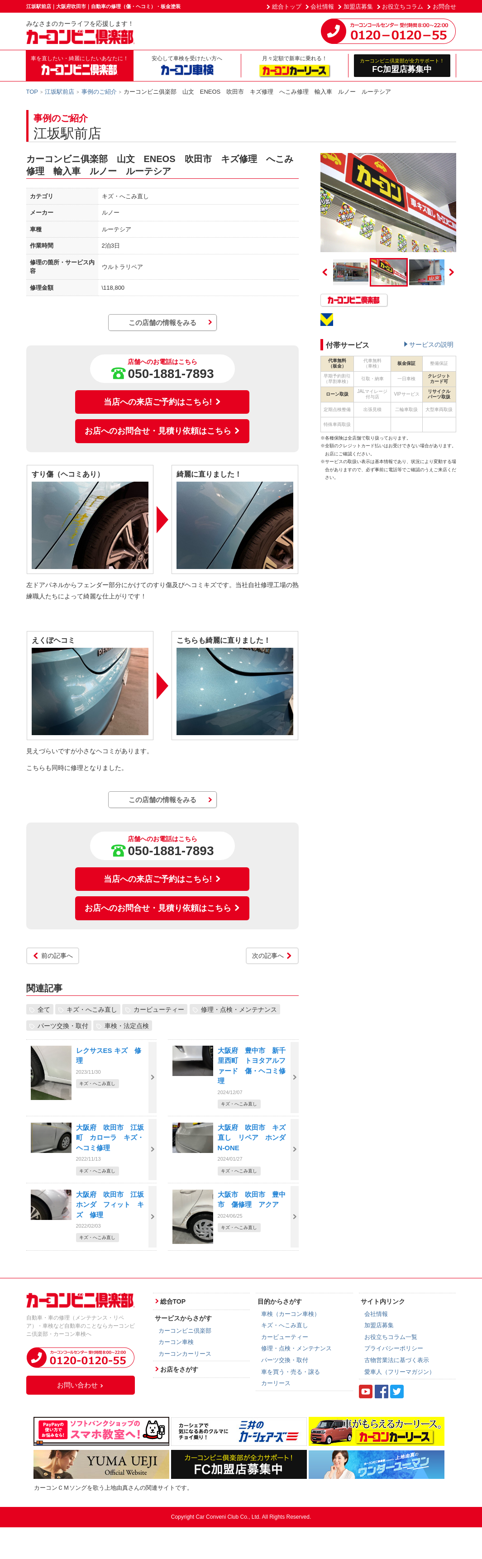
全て (44, 1009)
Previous (324, 272)
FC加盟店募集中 (402, 65)
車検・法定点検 (127, 1025)
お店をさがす (179, 1369)
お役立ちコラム (402, 6)
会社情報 (322, 6)
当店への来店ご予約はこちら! (162, 401)
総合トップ (286, 6)
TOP (32, 91)
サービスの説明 (431, 344)
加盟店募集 (358, 6)
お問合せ (444, 6)
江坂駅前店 (59, 91)
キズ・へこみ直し (92, 1009)
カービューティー (159, 1009)
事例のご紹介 (99, 91)
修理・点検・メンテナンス (239, 1009)
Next (451, 272)
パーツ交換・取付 (63, 1025)
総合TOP (173, 1301)
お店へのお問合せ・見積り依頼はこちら (162, 430)
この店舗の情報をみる (162, 322)
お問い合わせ (80, 1385)
